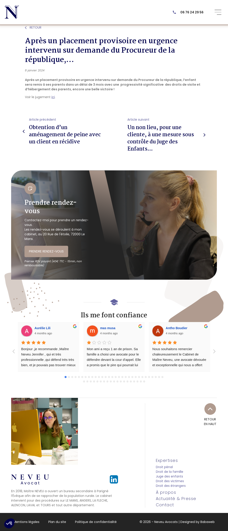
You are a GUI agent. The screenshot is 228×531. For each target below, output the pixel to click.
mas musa (107, 328)
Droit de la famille (169, 471)
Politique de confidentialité (96, 522)
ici (53, 97)
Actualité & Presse (30, 34)
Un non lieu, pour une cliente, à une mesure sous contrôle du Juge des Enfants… (160, 138)
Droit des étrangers (171, 485)
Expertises (167, 461)
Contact (165, 505)
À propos (166, 492)
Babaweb (207, 522)
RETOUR (33, 27)
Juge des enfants (169, 476)
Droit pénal (164, 467)
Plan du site (57, 522)
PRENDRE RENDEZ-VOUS (46, 251)
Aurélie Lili (43, 328)
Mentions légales (26, 522)
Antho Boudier (176, 328)
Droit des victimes (170, 481)
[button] (9, 523)
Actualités (53, 34)
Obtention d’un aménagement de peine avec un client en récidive (65, 135)
